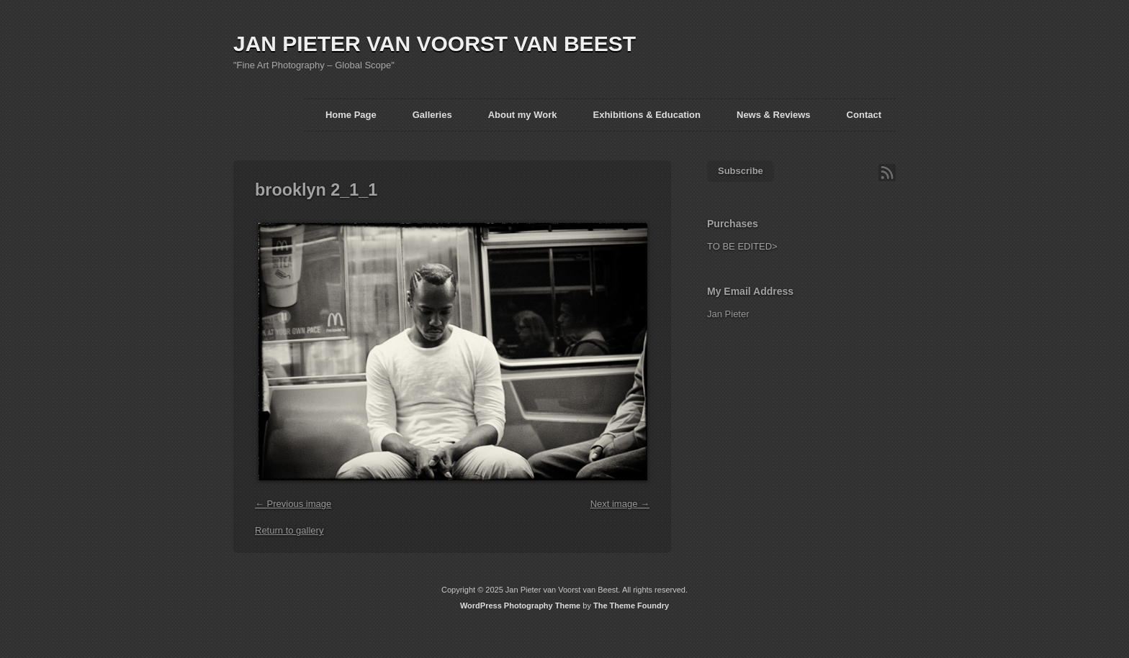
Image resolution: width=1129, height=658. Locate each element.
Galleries (432, 114)
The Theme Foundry (631, 605)
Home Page (351, 114)
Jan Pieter (728, 314)
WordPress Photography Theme (520, 605)
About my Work (522, 114)
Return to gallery (289, 530)
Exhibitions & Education (647, 114)
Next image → (619, 503)
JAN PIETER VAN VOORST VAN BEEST (434, 43)
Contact (864, 114)
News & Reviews (774, 114)
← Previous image (293, 503)
